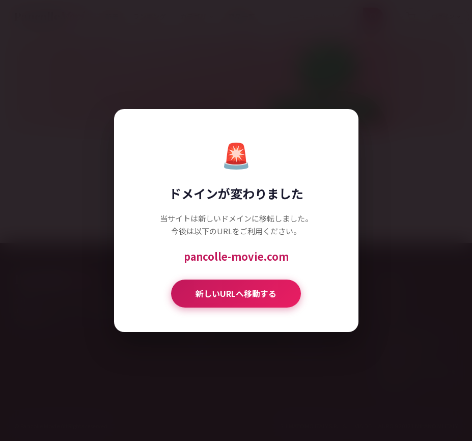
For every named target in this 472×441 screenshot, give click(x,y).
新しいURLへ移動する (236, 293)
